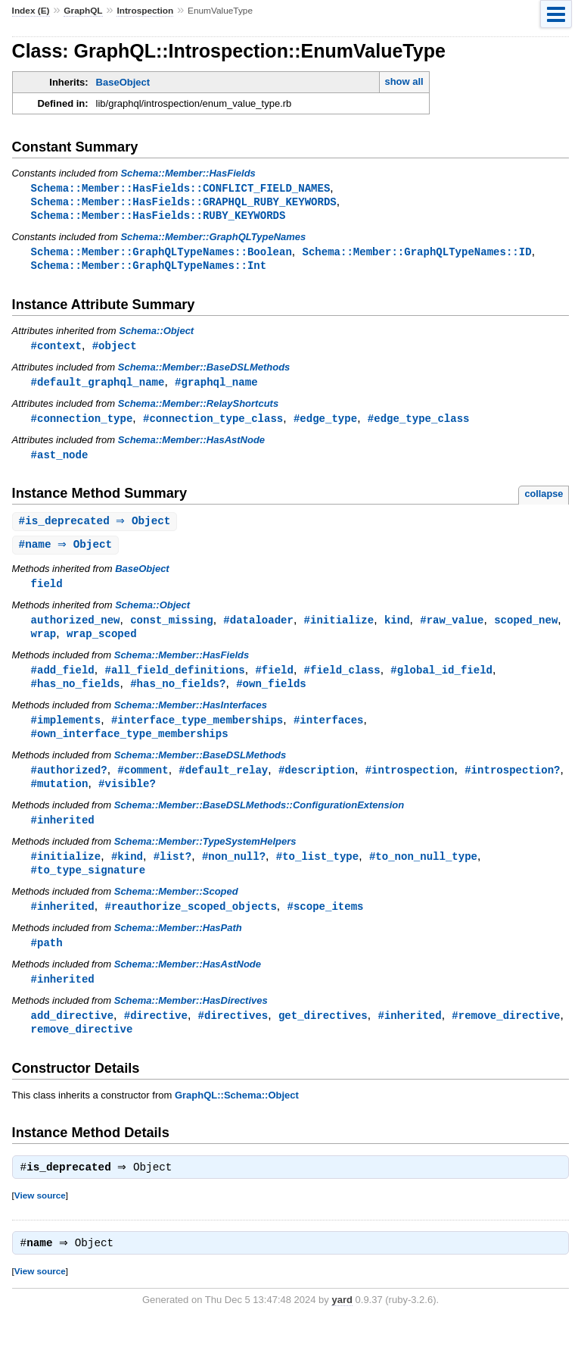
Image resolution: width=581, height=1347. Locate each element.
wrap (44, 643)
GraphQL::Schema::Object (237, 1116)
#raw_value (451, 629)
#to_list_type (317, 872)
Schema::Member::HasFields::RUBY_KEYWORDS (158, 217)
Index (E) (31, 10)
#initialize (339, 629)
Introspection (145, 10)
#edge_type (325, 424)
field (47, 592)
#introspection (410, 784)
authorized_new (75, 629)
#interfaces (329, 732)
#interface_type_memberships (197, 732)
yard (341, 1324)
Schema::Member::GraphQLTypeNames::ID (416, 254)
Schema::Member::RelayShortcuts (198, 408)
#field (274, 681)
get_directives (323, 1035)
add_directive (72, 1035)
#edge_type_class (419, 424)
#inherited (63, 835)
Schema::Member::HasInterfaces (190, 717)
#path (47, 961)
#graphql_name (216, 387)
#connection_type (82, 424)
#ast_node (60, 461)
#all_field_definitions (174, 681)
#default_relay (223, 784)
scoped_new (526, 629)
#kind (127, 872)
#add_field (63, 681)
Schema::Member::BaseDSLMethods (204, 371)
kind (397, 629)
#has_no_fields (75, 695)
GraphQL (83, 10)
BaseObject (123, 82)
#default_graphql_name (98, 387)
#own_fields (271, 695)
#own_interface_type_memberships (129, 746)
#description (316, 784)
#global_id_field (441, 681)
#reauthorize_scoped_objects (190, 924)
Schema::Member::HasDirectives (191, 1020)
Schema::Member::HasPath (178, 946)
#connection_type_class (213, 424)
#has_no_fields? (177, 695)
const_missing (171, 629)
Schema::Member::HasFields (187, 173)
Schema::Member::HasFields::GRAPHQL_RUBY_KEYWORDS (184, 202)
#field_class (342, 681)
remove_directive (82, 1049)
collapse (543, 500)
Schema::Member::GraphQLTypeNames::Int (149, 268)
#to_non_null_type (423, 872)
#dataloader (258, 629)
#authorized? (69, 784)
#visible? (127, 798)
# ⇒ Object (97, 528)
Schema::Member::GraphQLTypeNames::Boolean (161, 254)
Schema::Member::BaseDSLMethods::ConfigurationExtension (259, 820)
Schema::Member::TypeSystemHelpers (205, 857)
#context (56, 349)
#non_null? (234, 872)
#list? (173, 872)
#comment (142, 784)
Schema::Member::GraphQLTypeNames (213, 239)
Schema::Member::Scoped (176, 908)
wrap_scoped (102, 643)
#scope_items (325, 924)
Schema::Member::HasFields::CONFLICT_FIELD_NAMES (181, 188)
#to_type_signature (88, 887)
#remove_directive (506, 1035)
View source (40, 1218)
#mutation (60, 798)
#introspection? (512, 784)
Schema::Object (156, 334)
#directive (156, 1035)
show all (403, 81)
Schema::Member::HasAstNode (191, 446)
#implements (66, 732)
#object (114, 349)
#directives (233, 1035)
